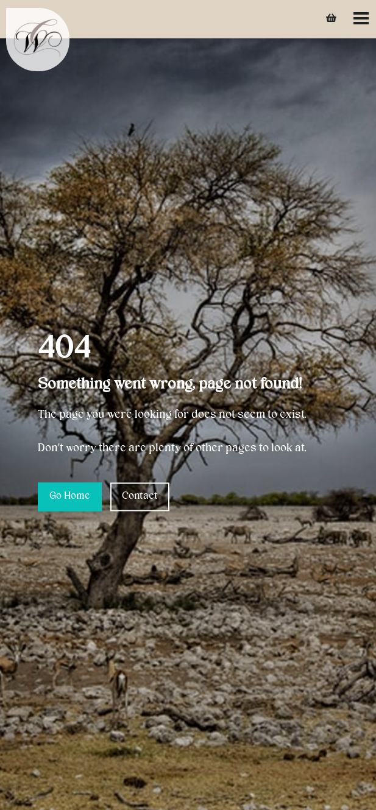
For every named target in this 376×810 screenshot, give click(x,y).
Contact (140, 496)
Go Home (69, 496)
